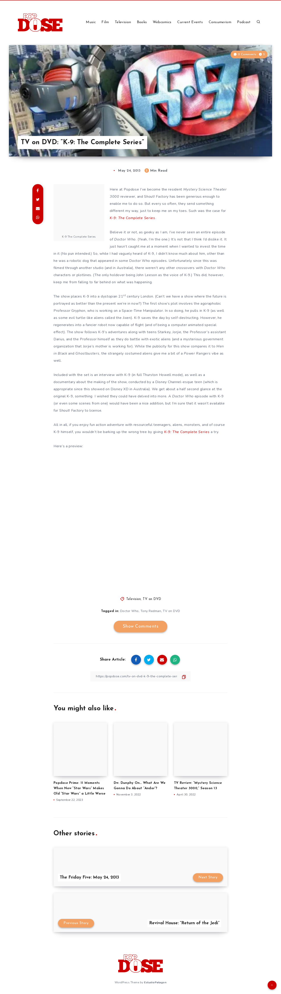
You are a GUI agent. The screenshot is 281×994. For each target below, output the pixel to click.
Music (91, 22)
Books (142, 22)
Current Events (190, 22)
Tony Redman (150, 611)
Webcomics (162, 22)
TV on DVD (152, 599)
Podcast (243, 22)
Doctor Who (129, 611)
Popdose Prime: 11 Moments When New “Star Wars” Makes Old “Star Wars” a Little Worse (80, 788)
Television (123, 22)
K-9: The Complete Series (132, 218)
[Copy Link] (140, 676)
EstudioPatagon (155, 982)
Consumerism (220, 22)
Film (105, 22)
